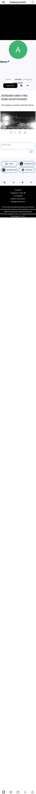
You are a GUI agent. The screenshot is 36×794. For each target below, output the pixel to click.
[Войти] (32, 791)
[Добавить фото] (18, 791)
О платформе (18, 196)
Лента (9, 164)
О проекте (18, 190)
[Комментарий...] (18, 146)
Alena (3, 61)
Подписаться (10, 85)
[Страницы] (3, 791)
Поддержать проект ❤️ (18, 193)
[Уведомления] (25, 791)
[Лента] (10, 791)
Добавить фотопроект (18, 199)
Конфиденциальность (18, 201)
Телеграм (26, 170)
